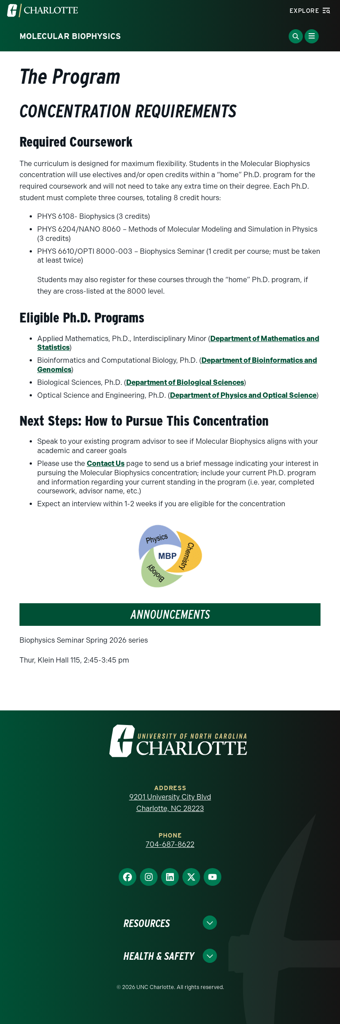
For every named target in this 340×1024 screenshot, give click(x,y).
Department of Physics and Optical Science (243, 395)
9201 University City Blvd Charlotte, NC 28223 (170, 803)
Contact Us (105, 463)
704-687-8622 (170, 844)
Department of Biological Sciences (185, 382)
